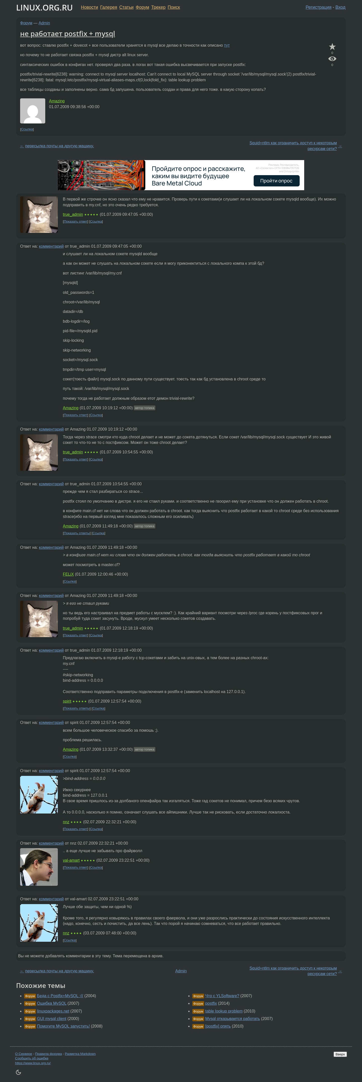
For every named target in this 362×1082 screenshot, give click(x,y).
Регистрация (319, 7)
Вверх (340, 1054)
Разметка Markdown (80, 1054)
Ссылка (27, 129)
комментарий (51, 246)
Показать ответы (77, 533)
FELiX (68, 574)
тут (227, 45)
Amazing (57, 101)
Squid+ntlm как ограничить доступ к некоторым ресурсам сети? (293, 146)
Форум (142, 7)
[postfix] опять (218, 1026)
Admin (44, 23)
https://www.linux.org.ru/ (33, 1063)
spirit (67, 701)
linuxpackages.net (53, 1011)
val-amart (71, 860)
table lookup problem (224, 1011)
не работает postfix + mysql (67, 33)
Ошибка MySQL (51, 1003)
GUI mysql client (51, 1019)
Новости (89, 7)
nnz (66, 822)
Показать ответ (75, 221)
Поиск (174, 7)
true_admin (73, 214)
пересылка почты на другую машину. (59, 146)
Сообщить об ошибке (32, 1058)
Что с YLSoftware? (222, 996)
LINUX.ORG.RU (44, 7)
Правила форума (48, 1054)
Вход (340, 7)
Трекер (158, 7)
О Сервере (23, 1054)
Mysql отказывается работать (232, 1019)
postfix (211, 1003)
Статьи (126, 7)
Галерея (108, 7)
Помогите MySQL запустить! (63, 1026)
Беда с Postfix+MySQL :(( (60, 996)
